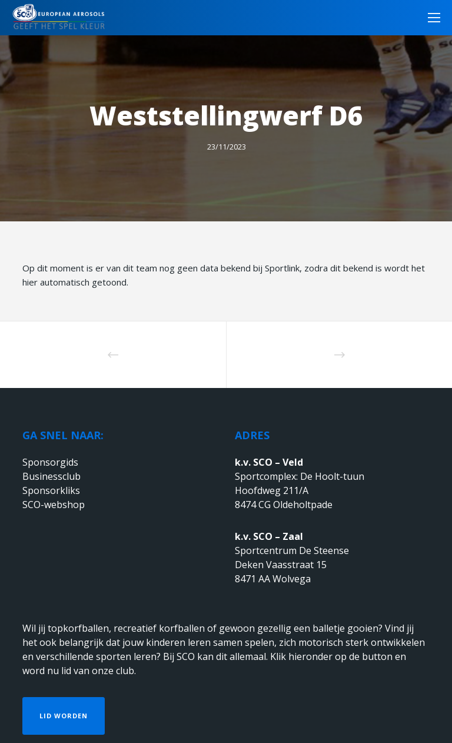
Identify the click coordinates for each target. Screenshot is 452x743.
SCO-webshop (53, 504)
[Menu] (430, 17)
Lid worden (63, 715)
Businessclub (51, 476)
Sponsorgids (50, 462)
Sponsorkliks (51, 490)
